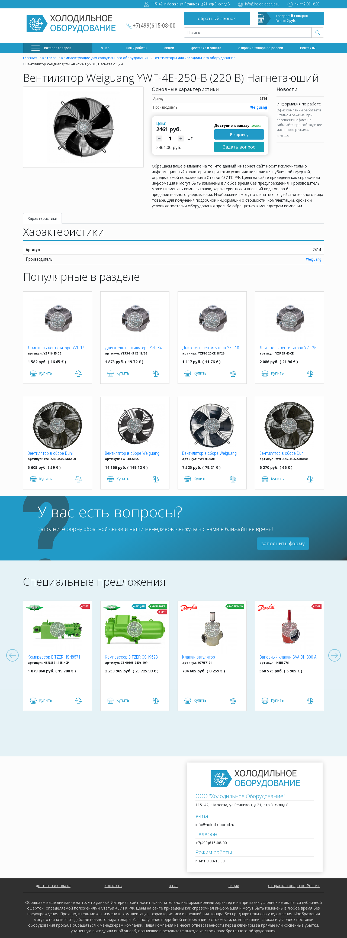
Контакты (308, 48)
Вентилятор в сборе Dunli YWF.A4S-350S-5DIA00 (50, 454)
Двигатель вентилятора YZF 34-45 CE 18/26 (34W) (134, 348)
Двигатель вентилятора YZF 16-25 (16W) (57, 348)
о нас (173, 885)
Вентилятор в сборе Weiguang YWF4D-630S (132, 454)
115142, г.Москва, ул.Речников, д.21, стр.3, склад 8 (190, 4)
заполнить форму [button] (283, 543)
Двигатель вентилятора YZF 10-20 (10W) (211, 348)
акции (234, 885)
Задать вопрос (239, 147)
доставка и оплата (206, 48)
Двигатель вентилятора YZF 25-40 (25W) (288, 348)
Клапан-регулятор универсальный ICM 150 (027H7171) (204, 657)
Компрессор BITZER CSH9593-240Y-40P (132, 657)
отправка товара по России (294, 885)
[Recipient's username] (248, 32)
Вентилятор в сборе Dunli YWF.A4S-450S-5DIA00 (282, 454)
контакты (113, 885)
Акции (169, 48)
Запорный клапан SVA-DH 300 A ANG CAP (288, 657)
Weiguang (258, 107)
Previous (12, 655)
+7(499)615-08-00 (154, 25)
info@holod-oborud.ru (262, 4)
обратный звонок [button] (217, 18)
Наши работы (136, 48)
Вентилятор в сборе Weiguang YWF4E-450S (209, 454)
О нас (105, 48)
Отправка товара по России (260, 48)
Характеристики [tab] (42, 218)
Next (334, 655)
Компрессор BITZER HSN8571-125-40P (55, 657)
